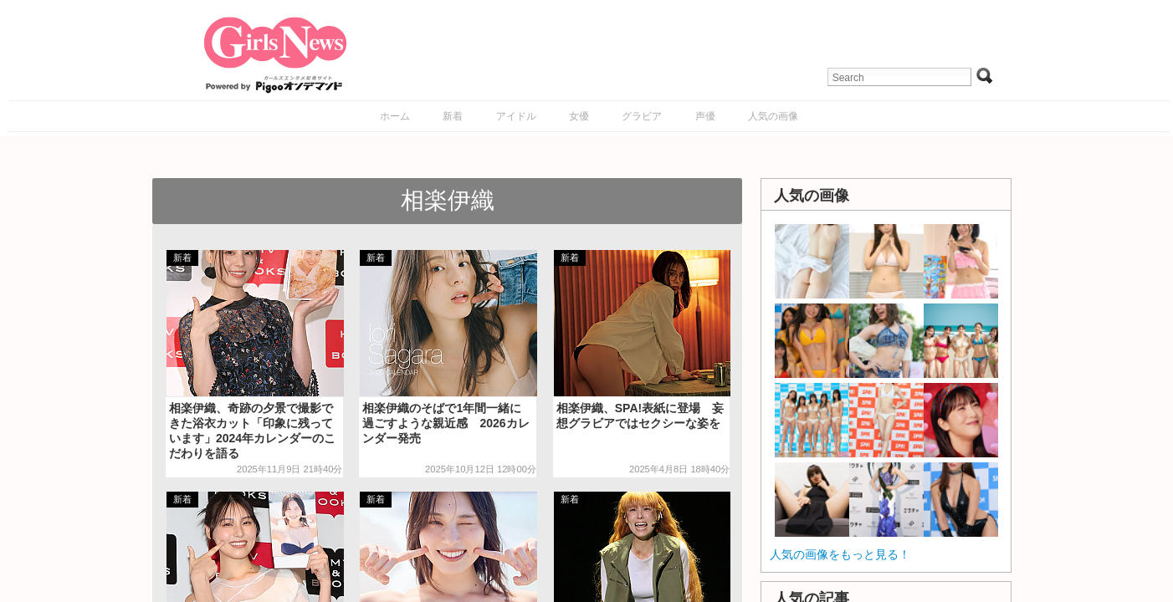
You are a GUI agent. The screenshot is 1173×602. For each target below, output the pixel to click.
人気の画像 (773, 116)
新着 (453, 116)
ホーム (395, 116)
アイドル (516, 116)
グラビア (642, 116)
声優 (705, 116)
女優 (579, 116)
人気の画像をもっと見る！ (840, 554)
